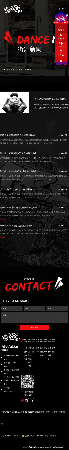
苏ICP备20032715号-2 (11, 436)
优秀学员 (37, 348)
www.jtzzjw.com (9, 391)
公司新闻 (49, 348)
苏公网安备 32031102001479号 (35, 436)
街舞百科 (49, 355)
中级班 (30, 359)
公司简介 (26, 348)
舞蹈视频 (41, 348)
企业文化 (26, 352)
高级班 (30, 362)
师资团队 (34, 348)
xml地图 (53, 436)
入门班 (30, 352)
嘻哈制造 (26, 355)
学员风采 (41, 352)
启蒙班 (30, 348)
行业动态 (49, 352)
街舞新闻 (28, 70)
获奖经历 (45, 348)
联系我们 (53, 348)
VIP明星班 (30, 366)
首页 (20, 70)
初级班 (30, 355)
